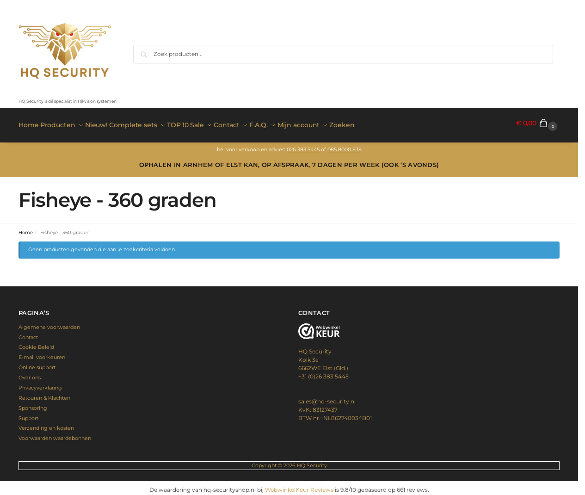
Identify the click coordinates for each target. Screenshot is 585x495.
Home (25, 228)
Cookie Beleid (36, 343)
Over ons (29, 374)
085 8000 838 (344, 145)
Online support (36, 363)
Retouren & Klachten (44, 393)
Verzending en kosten (46, 424)
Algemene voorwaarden (49, 323)
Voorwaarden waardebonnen (54, 434)
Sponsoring (32, 404)
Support (28, 414)
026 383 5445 (303, 145)
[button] (538, 123)
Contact (28, 333)
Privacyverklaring (40, 384)
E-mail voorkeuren (41, 353)
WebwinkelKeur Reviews (299, 486)
